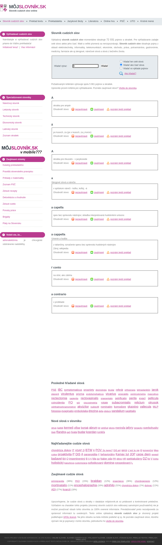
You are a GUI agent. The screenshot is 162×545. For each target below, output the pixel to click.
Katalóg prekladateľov (13, 165)
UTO (132, 21)
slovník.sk (27, 6)
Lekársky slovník (11, 109)
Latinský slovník (10, 129)
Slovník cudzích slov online (23, 11)
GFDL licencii (69, 517)
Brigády (6, 217)
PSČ (122, 21)
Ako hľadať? (130, 73)
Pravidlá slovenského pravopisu (18, 171)
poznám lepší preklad (120, 109)
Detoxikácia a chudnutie (14, 197)
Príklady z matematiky (13, 178)
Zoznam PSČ (9, 184)
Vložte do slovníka (127, 88)
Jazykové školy (75, 21)
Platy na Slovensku (12, 223)
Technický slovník (11, 116)
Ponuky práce (9, 210)
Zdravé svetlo (9, 204)
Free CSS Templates (121, 541)
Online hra (109, 21)
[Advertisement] (92, 347)
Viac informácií (28, 47)
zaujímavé (99, 109)
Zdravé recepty (10, 191)
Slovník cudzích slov (13, 21)
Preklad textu (36, 21)
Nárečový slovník (11, 103)
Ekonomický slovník (12, 122)
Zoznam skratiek (11, 135)
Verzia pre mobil (138, 541)
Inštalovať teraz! (10, 47)
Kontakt (150, 541)
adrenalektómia (10, 240)
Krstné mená (147, 21)
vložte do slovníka (114, 521)
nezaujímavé (81, 109)
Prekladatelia (55, 21)
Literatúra (93, 21)
